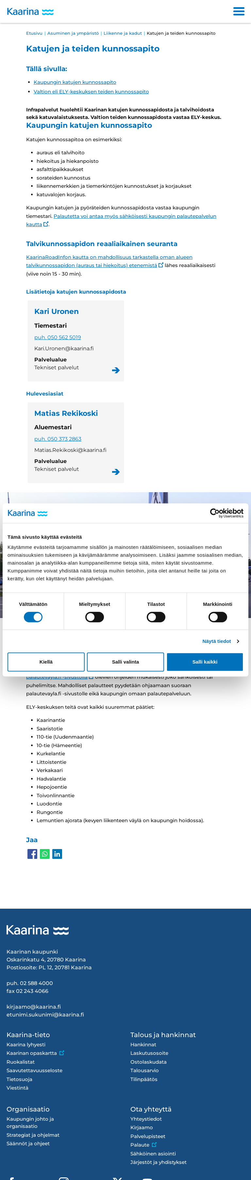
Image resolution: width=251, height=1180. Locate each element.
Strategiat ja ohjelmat (33, 1135)
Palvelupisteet (147, 1136)
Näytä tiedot (217, 641)
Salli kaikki (205, 662)
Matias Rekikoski (76, 442)
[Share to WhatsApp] (45, 854)
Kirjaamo (141, 1127)
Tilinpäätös (144, 1079)
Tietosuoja (19, 1079)
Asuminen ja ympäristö (73, 33)
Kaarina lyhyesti (26, 1044)
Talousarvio (144, 1070)
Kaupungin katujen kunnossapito (75, 82)
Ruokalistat (21, 1062)
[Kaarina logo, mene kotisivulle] (30, 11)
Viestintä (17, 1088)
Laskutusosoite (149, 1053)
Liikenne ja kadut (123, 33)
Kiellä (46, 662)
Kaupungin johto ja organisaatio (30, 1123)
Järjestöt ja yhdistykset (158, 1162)
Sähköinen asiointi (153, 1154)
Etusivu (34, 33)
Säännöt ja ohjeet (28, 1143)
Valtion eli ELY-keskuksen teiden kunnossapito (91, 91)
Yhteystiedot (146, 1119)
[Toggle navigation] (238, 11)
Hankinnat (143, 1044)
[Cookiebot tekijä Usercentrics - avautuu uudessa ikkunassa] (214, 513)
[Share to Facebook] (32, 854)
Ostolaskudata (148, 1062)
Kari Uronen (76, 340)
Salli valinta (125, 662)
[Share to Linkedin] (57, 854)
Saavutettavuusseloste (34, 1070)
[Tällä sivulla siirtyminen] (125, 80)
